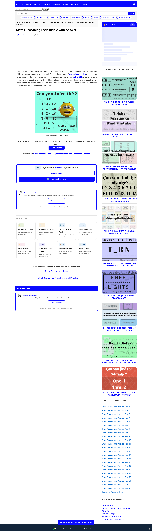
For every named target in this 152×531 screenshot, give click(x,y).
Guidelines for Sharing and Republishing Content (118, 508)
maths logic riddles (77, 74)
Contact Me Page (107, 505)
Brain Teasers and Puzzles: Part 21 (116, 481)
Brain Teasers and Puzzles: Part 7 (116, 429)
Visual (84, 4)
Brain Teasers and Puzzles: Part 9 (116, 436)
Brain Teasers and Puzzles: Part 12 (116, 447)
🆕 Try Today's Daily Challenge (56, 179)
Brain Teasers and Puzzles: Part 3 (116, 414)
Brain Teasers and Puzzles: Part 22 (116, 484)
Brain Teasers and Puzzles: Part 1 (116, 407)
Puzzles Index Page (108, 514)
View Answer (57, 148)
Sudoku (74, 4)
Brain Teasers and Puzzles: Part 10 (116, 440)
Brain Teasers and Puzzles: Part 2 (116, 410)
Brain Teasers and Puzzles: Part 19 (116, 473)
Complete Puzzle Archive (112, 492)
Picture (46, 4)
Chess (65, 4)
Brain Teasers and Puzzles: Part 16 (116, 462)
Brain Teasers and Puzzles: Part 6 (116, 425)
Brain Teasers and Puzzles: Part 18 (116, 470)
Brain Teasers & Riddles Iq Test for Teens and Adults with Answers (61, 154)
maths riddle (78, 77)
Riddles (56, 4)
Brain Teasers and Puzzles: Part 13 (116, 451)
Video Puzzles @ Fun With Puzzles (113, 519)
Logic (28, 4)
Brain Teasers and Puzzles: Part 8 (116, 433)
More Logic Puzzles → (56, 173)
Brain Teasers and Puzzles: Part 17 (116, 466)
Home (20, 4)
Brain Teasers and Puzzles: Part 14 (116, 455)
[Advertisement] (56, 54)
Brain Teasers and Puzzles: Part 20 (116, 477)
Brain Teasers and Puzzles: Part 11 (116, 444)
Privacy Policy (106, 511)
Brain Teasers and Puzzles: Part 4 (116, 418)
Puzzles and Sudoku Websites (111, 516)
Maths (37, 4)
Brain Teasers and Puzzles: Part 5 (116, 421)
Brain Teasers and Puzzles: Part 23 (116, 488)
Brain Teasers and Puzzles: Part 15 (116, 459)
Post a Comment (56, 201)
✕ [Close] (149, 529)
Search (132, 13)
